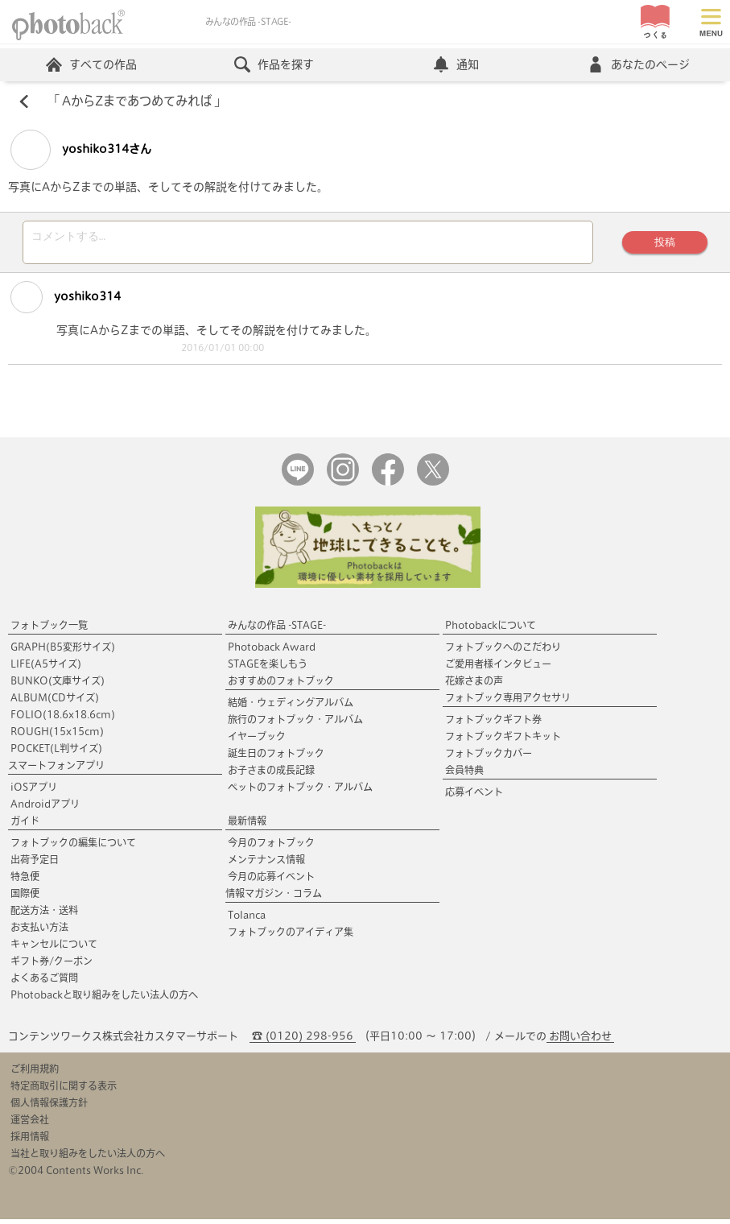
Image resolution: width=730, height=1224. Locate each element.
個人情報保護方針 (49, 1107)
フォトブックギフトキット (503, 741)
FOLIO (62, 719)
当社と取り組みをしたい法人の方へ (87, 1158)
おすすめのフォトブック (281, 685)
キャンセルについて (53, 948)
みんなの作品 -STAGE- (277, 630)
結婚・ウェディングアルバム (290, 707)
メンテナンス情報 (266, 864)
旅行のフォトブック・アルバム (295, 724)
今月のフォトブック (271, 847)
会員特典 (464, 774)
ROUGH (57, 736)
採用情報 (29, 1141)
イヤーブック (257, 741)
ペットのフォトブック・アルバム (300, 791)
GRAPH (62, 651)
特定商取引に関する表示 (63, 1090)
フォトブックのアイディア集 (290, 936)
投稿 (664, 244)
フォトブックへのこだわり (503, 651)
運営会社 (29, 1124)
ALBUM (54, 702)
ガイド (24, 825)
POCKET (56, 753)
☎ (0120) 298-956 (302, 1041)
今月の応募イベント (271, 881)
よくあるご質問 (44, 982)
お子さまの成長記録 (271, 774)
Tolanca (247, 919)
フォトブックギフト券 (493, 724)
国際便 (24, 898)
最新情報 (247, 825)
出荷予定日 (34, 864)
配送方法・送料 (44, 915)
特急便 (24, 881)
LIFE (45, 668)
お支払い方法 (39, 932)
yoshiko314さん (80, 150)
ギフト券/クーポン (51, 965)
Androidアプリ (45, 808)
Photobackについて (490, 630)
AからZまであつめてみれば (137, 101)
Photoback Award (272, 651)
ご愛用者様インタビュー (498, 668)
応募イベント (474, 796)
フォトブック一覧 (49, 630)
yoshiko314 (65, 302)
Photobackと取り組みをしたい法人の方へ (104, 999)
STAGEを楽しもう (267, 668)
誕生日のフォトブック (276, 758)
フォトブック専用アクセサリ (508, 702)
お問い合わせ (580, 1041)
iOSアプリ (33, 791)
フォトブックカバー (488, 758)
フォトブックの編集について (73, 847)
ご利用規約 (34, 1073)
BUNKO (57, 685)
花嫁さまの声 (474, 685)
